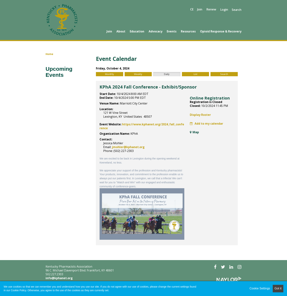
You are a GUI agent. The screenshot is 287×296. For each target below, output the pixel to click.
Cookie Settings (259, 288)
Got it (278, 288)
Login (224, 10)
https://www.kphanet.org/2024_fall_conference (142, 126)
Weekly (138, 74)
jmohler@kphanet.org (128, 147)
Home (49, 54)
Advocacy (155, 31)
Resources (188, 31)
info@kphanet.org (59, 278)
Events (171, 31)
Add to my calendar (206, 124)
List (195, 74)
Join (109, 31)
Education (137, 31)
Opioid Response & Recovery (220, 31)
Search (236, 10)
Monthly (109, 74)
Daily (166, 74)
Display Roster (200, 115)
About (120, 31)
